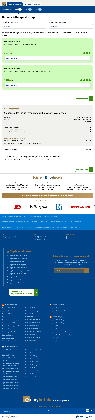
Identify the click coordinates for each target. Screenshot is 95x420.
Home (79, 416)
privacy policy (8, 411)
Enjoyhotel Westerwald (15, 4)
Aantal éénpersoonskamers (58, 22)
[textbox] (24, 26)
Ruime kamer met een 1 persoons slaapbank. (20, 44)
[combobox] (24, 26)
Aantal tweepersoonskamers (9, 22)
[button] (92, 207)
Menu (89, 416)
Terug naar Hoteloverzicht (32, 4)
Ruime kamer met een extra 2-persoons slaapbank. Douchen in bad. (28, 71)
